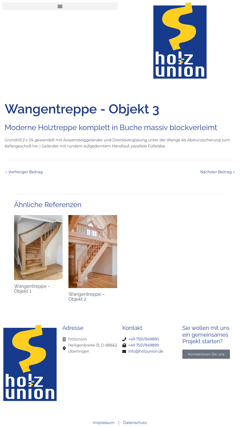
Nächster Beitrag (217, 172)
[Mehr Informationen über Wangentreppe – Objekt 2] (92, 251)
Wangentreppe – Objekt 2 (86, 296)
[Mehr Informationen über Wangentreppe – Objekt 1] (38, 247)
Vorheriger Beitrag (24, 172)
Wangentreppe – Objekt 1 (32, 288)
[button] (60, 6)
